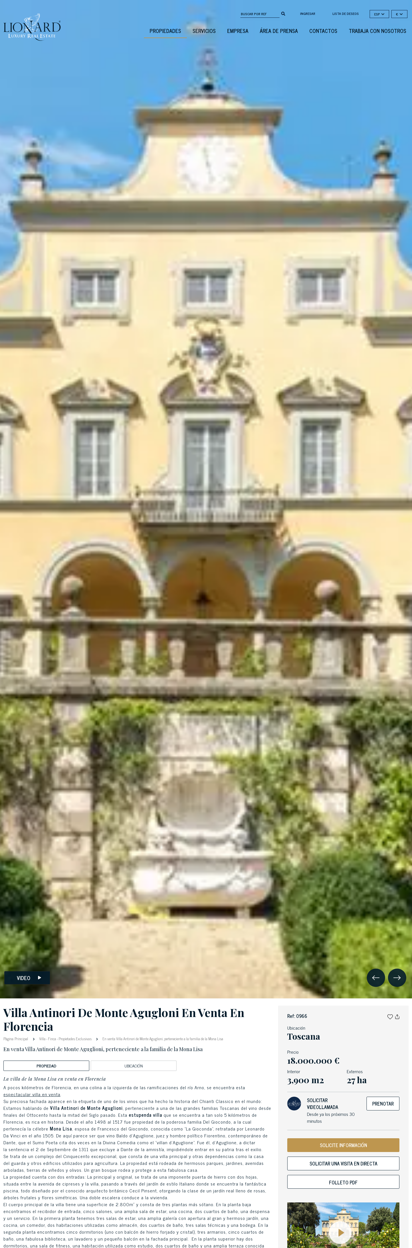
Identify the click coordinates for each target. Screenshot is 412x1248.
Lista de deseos (345, 13)
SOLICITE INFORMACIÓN (343, 1145)
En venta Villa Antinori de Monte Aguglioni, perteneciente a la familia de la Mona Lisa (162, 1039)
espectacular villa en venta (31, 1094)
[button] (390, 1016)
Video (29, 977)
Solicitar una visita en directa (343, 1163)
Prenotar (383, 1103)
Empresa (237, 30)
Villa (42, 1039)
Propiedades (165, 30)
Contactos (323, 30)
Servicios (204, 30)
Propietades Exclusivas (75, 1039)
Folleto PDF (343, 1182)
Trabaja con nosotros (377, 30)
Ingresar (307, 13)
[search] (283, 13)
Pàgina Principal (16, 1038)
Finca (52, 1039)
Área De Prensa (279, 30)
